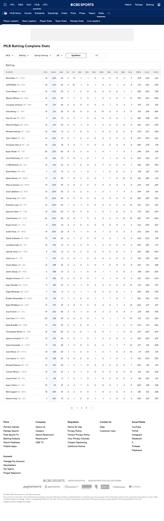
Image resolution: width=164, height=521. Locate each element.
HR (94, 72)
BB (123, 72)
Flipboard (137, 450)
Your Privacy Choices (78, 438)
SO (130, 72)
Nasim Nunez (12, 178)
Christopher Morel (14, 332)
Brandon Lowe (12, 205)
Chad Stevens (12, 218)
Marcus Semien (13, 185)
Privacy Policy (75, 431)
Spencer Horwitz (13, 338)
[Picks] (73, 13)
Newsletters (9, 465)
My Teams (8, 469)
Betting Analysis (11, 438)
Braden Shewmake (14, 298)
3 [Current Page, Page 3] (86, 408)
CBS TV (40, 442)
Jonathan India (12, 245)
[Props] (82, 13)
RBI (102, 72)
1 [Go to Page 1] (77, 408)
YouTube (136, 427)
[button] (109, 13)
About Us (40, 427)
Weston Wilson (13, 98)
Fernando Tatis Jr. (13, 145)
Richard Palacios (13, 365)
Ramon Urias (11, 398)
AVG (53, 72)
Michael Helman (13, 131)
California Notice (76, 446)
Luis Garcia (11, 358)
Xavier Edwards (13, 238)
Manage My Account (14, 461)
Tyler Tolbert (11, 138)
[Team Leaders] (29, 21)
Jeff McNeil (11, 85)
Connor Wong (12, 372)
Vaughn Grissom (13, 278)
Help (102, 427)
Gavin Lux (10, 258)
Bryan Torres (11, 225)
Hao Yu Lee (11, 118)
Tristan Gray (11, 198)
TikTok (135, 431)
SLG (147, 72)
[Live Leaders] (93, 21)
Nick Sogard (11, 392)
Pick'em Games (11, 427)
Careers (40, 431)
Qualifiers (76, 55)
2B (80, 72)
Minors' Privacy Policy (79, 434)
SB (109, 72)
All (96, 55)
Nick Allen (10, 78)
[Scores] (28, 13)
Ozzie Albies (11, 265)
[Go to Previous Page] (71, 408)
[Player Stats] (46, 21)
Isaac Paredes (12, 285)
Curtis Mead (11, 91)
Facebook (137, 438)
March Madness (11, 442)
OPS (156, 72)
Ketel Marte (11, 171)
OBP (138, 72)
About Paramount (45, 434)
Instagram (137, 434)
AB (61, 72)
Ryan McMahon (13, 305)
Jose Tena (10, 318)
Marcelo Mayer (12, 125)
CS (116, 72)
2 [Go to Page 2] (81, 408)
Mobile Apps (10, 446)
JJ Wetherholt (12, 165)
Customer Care (108, 431)
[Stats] (101, 13)
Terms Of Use (75, 427)
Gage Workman (13, 292)
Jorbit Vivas (11, 231)
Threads (136, 446)
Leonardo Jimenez (14, 105)
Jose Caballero (12, 191)
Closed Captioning (77, 442)
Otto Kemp (11, 111)
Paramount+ (42, 438)
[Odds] (64, 13)
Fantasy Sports (11, 431)
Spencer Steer (12, 211)
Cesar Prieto (11, 378)
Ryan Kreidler (12, 325)
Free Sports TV (11, 434)
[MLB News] (15, 13)
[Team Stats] (61, 21)
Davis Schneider (13, 345)
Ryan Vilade (11, 151)
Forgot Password (12, 473)
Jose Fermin (11, 312)
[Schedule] (39, 13)
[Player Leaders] (11, 21)
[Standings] (53, 13)
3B (86, 72)
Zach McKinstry (13, 158)
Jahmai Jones (12, 251)
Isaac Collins (11, 385)
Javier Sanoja (12, 272)
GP (45, 72)
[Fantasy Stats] (76, 21)
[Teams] (92, 13)
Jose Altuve (11, 352)
